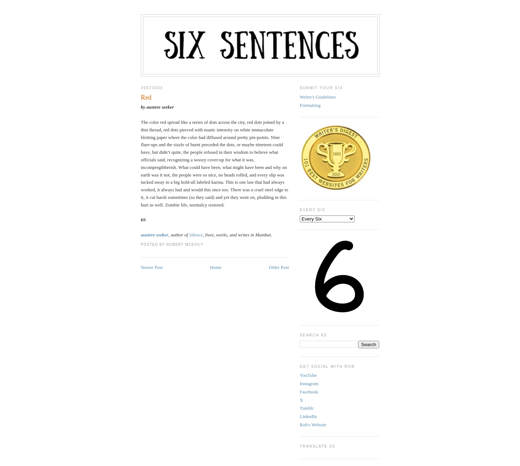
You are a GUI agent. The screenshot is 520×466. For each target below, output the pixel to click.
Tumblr (307, 408)
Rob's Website (313, 424)
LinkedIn (308, 416)
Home (216, 267)
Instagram (309, 383)
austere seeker (154, 235)
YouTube (308, 375)
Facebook (309, 392)
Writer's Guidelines (318, 97)
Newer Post (151, 267)
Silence (196, 235)
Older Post (279, 267)
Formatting (310, 105)
